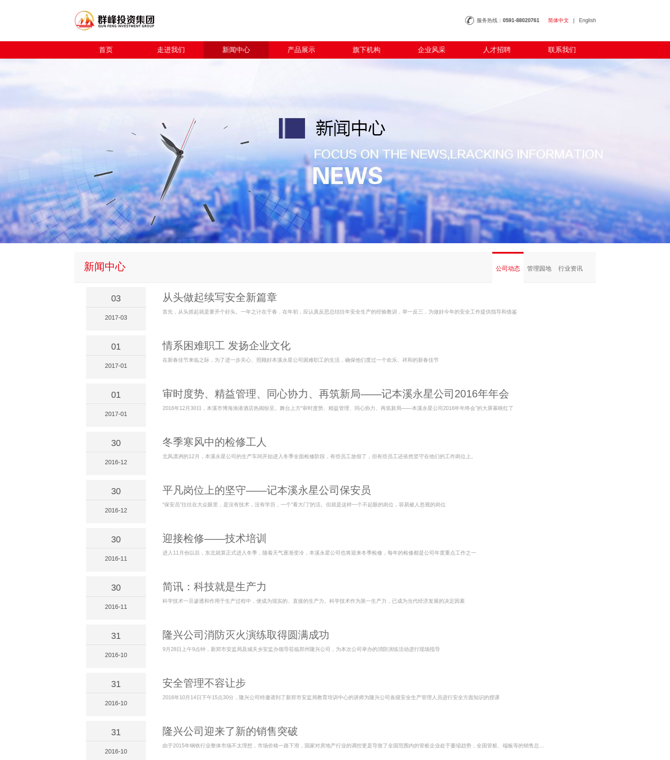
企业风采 (427, 49)
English (592, 20)
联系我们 (557, 49)
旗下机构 (362, 49)
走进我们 (166, 49)
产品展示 (297, 49)
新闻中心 (231, 49)
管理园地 (539, 268)
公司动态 (508, 268)
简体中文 (563, 20)
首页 (101, 49)
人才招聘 (492, 49)
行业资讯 (570, 268)
